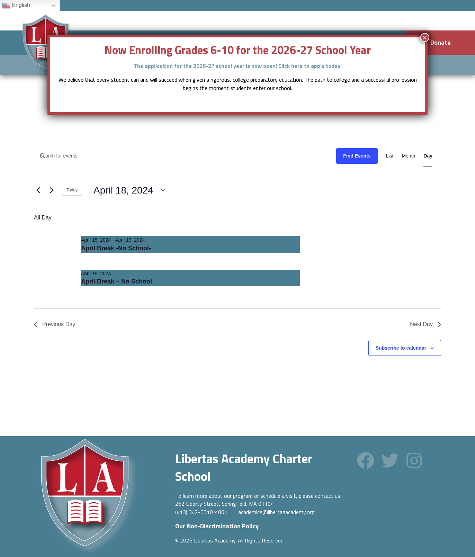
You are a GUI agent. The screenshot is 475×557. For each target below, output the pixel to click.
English (16, 5)
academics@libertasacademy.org (276, 512)
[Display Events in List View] (390, 156)
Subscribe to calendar (401, 348)
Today (72, 190)
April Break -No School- (116, 248)
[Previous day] (38, 190)
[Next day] (51, 190)
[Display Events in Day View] (427, 156)
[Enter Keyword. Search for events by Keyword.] (185, 156)
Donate (440, 42)
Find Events (356, 156)
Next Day (425, 324)
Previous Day (54, 324)
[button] (365, 460)
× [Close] (424, 37)
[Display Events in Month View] (408, 156)
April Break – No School (116, 281)
